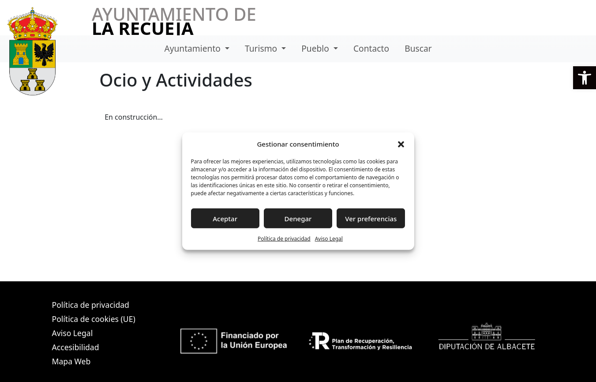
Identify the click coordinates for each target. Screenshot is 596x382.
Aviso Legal (329, 238)
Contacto (371, 48)
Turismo (262, 48)
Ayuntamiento (193, 48)
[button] (584, 77)
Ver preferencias (371, 218)
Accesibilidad (75, 347)
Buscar (418, 48)
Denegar (298, 218)
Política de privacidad (284, 238)
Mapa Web (71, 361)
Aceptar (225, 218)
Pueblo (316, 48)
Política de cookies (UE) (93, 319)
